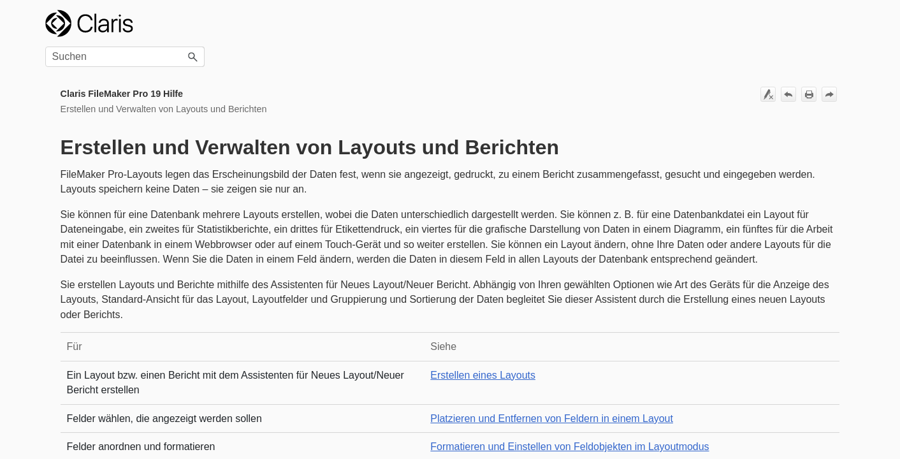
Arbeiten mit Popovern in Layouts (130, 380)
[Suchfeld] (775, 23)
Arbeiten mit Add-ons (107, 187)
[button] (843, 23)
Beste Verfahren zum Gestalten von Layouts (127, 97)
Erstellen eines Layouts (130, 122)
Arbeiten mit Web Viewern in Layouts (121, 411)
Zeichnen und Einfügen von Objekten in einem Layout (130, 273)
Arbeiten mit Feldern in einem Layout (130, 210)
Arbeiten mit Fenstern (108, 435)
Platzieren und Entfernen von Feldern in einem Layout (640, 403)
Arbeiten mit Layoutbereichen (130, 163)
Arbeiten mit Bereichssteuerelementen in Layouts (130, 310)
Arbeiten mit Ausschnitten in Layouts (130, 242)
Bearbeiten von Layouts (130, 138)
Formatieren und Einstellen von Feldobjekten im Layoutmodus (658, 431)
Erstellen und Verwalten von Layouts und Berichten (119, 64)
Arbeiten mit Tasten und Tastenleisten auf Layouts (130, 349)
